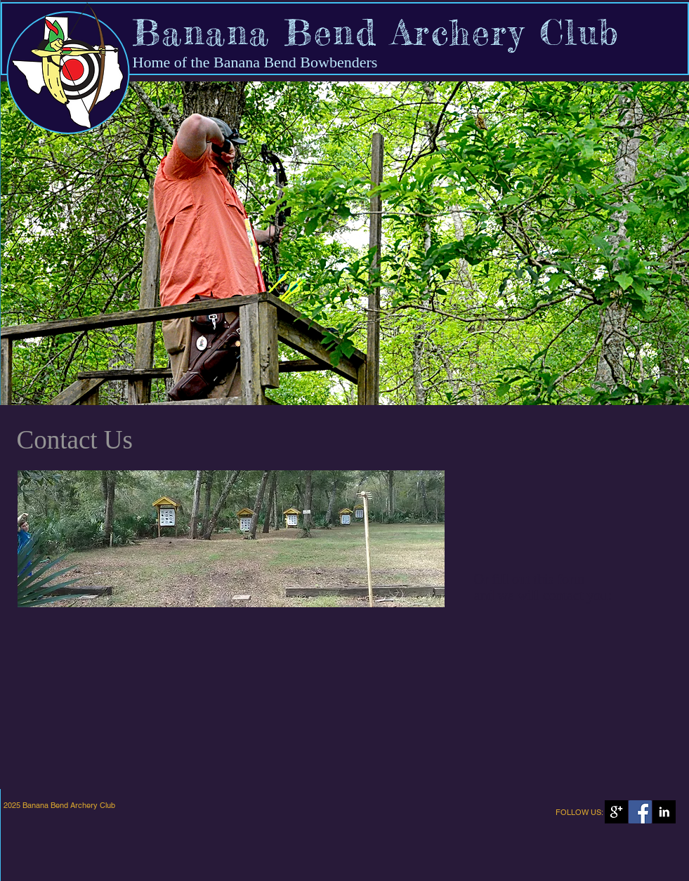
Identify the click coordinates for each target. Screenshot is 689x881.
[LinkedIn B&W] (664, 811)
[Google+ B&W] (616, 811)
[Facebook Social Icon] (640, 811)
